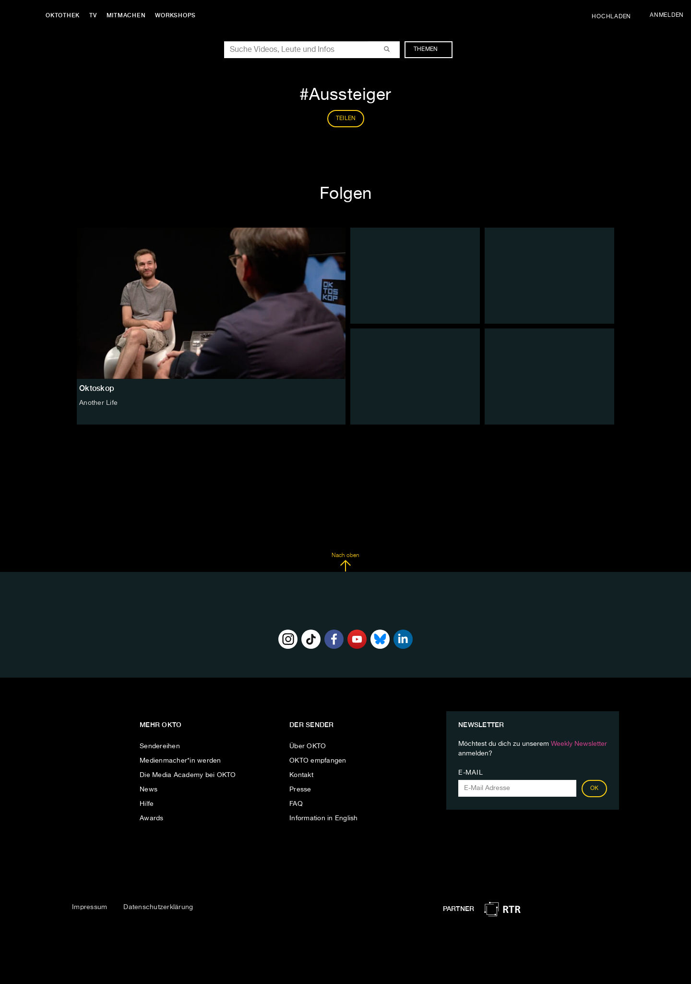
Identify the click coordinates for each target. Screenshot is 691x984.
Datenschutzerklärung (158, 907)
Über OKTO (307, 746)
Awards (152, 818)
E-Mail (470, 772)
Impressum (89, 907)
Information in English (323, 818)
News (148, 789)
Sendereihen (160, 746)
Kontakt (301, 775)
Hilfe (147, 804)
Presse (300, 789)
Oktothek (63, 15)
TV (93, 15)
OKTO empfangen (317, 760)
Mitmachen (126, 15)
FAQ (296, 804)
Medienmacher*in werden (180, 760)
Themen (431, 49)
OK (594, 788)
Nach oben (345, 562)
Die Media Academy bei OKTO (188, 775)
